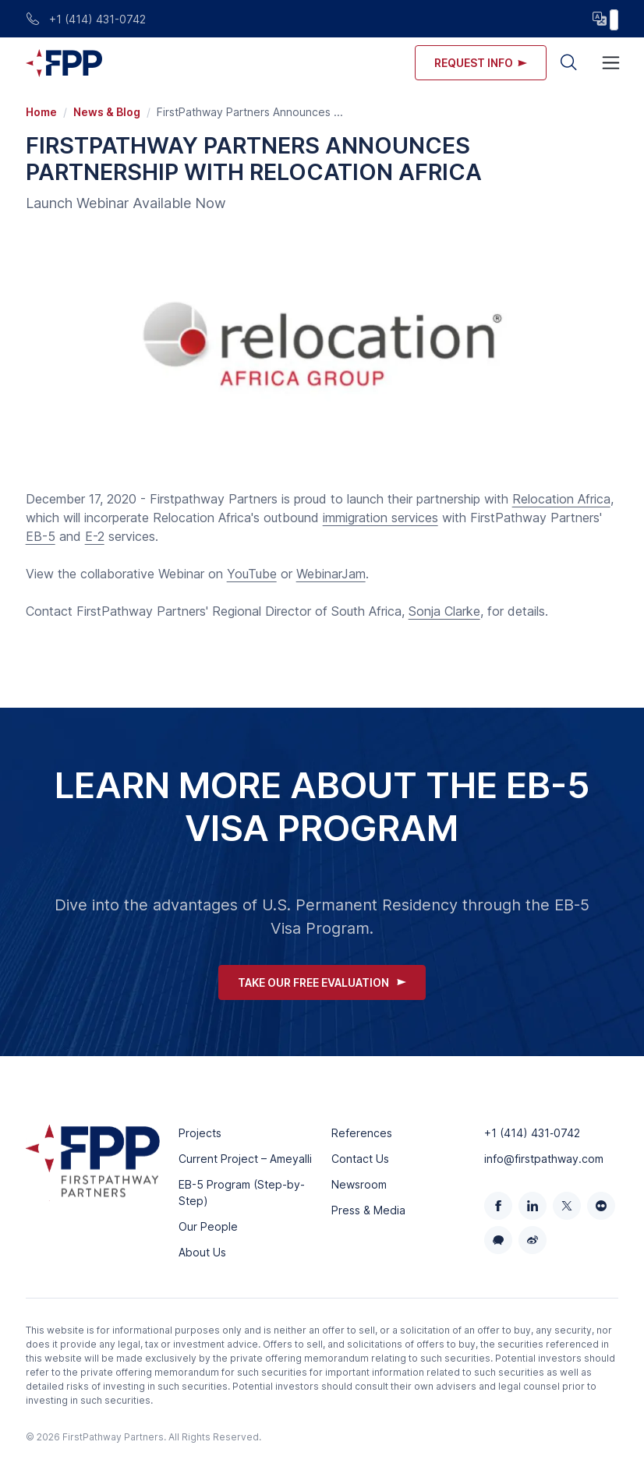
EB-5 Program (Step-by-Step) (242, 1192)
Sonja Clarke (444, 611)
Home (41, 111)
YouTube (252, 573)
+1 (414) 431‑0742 (532, 1133)
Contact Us (360, 1158)
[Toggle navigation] (611, 62)
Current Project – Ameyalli (245, 1158)
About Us (202, 1252)
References (361, 1133)
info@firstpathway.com (543, 1158)
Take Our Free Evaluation (322, 982)
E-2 (94, 536)
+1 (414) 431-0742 (86, 19)
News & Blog (106, 111)
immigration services (380, 517)
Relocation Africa (561, 499)
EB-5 (40, 536)
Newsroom (359, 1184)
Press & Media (368, 1210)
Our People (208, 1226)
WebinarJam (331, 573)
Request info (480, 62)
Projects (200, 1133)
